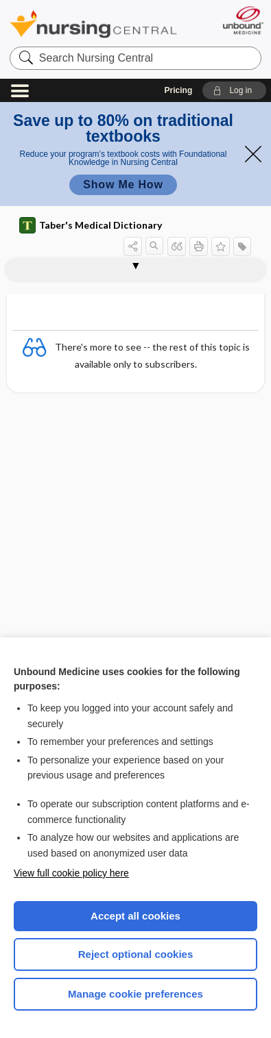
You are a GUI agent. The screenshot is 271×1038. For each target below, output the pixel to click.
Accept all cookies (135, 916)
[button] (234, 90)
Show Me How (123, 184)
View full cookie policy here (71, 873)
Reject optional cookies (135, 954)
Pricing (179, 90)
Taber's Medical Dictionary (90, 225)
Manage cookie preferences (135, 994)
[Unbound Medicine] (242, 20)
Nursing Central (93, 23)
